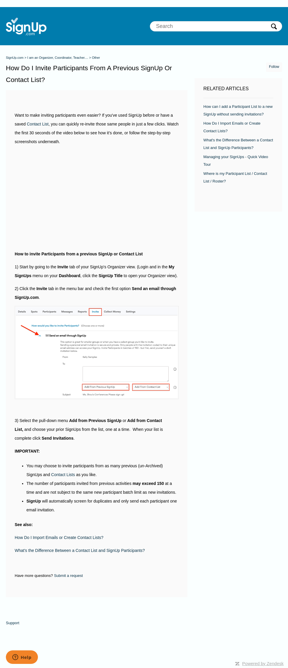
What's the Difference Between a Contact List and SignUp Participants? (80, 550)
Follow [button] (274, 67)
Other (96, 57)
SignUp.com (15, 57)
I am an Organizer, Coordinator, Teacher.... (57, 57)
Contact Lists (63, 474)
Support (12, 623)
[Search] (216, 26)
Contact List (37, 124)
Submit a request (68, 575)
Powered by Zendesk (263, 663)
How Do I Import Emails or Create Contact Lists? (59, 537)
